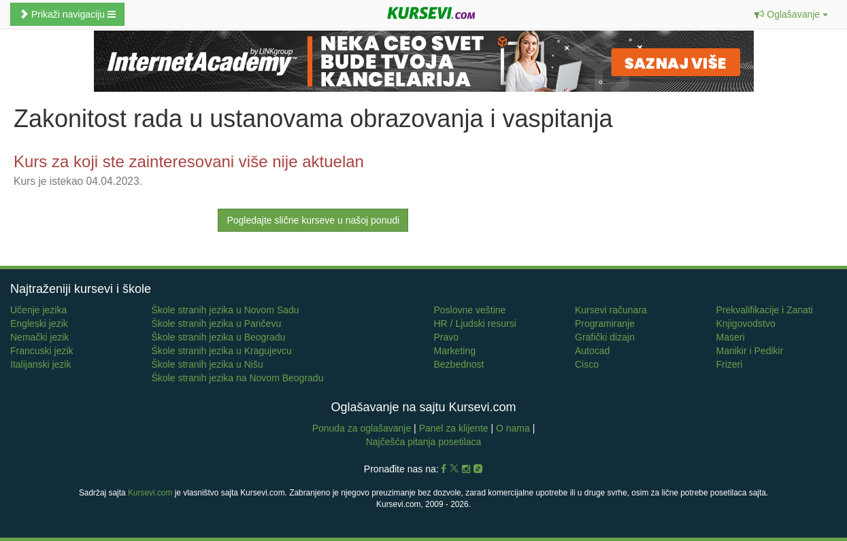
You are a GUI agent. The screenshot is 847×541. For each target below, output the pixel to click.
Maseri (730, 337)
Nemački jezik (39, 337)
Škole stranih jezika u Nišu (207, 364)
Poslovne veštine (470, 309)
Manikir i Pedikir (750, 350)
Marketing (455, 350)
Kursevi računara (611, 309)
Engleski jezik (39, 323)
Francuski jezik (41, 350)
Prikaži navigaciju (67, 14)
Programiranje (605, 323)
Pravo (446, 337)
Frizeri (729, 364)
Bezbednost (459, 364)
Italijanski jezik (40, 364)
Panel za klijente (455, 428)
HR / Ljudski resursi (475, 323)
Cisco (587, 364)
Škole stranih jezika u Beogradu (219, 337)
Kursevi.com (150, 493)
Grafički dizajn (605, 337)
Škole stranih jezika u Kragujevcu (222, 350)
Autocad (592, 350)
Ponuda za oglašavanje (363, 428)
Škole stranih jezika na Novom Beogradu (238, 377)
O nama (513, 428)
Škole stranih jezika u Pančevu (217, 323)
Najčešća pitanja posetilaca (424, 441)
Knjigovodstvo (746, 323)
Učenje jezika (38, 309)
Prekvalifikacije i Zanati (764, 309)
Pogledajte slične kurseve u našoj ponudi (313, 220)
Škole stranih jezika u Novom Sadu (225, 309)
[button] (791, 14)
